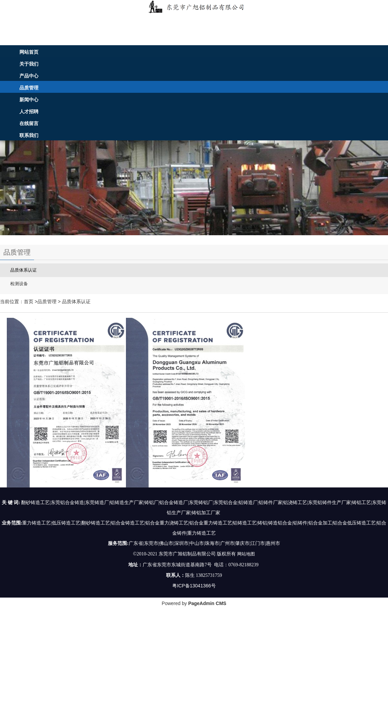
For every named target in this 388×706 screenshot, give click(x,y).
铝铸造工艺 (245, 523)
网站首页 (28, 52)
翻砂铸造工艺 (95, 523)
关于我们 (28, 64)
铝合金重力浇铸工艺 (166, 523)
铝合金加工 (320, 523)
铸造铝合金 (280, 523)
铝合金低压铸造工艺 (354, 523)
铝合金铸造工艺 (127, 523)
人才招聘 (28, 111)
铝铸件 (300, 523)
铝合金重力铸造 (206, 523)
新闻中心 (28, 99)
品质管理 (28, 87)
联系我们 (28, 135)
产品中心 (28, 76)
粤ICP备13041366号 (194, 585)
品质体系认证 (76, 301)
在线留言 (28, 123)
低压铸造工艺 (66, 523)
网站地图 (246, 554)
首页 (28, 301)
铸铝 (262, 523)
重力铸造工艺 (36, 523)
